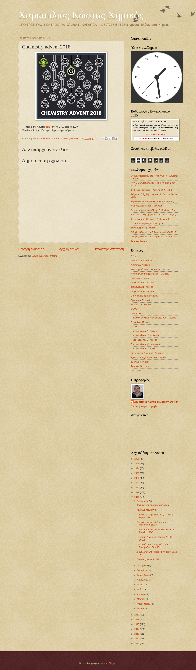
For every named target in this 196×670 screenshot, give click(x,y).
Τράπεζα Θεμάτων (140, 366)
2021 (137, 482)
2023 (137, 473)
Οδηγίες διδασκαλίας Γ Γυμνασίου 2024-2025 (153, 236)
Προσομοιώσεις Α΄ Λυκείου (144, 331)
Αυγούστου (143, 580)
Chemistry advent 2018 (147, 559)
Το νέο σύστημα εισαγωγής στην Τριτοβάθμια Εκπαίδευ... (152, 545)
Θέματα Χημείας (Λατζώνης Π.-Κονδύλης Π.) (153, 210)
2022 (137, 478)
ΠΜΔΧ (134, 326)
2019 (137, 492)
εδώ (48, 126)
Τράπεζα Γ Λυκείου (140, 362)
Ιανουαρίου (143, 608)
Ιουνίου (141, 584)
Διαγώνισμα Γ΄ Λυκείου (142, 287)
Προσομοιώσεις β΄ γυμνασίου (145, 335)
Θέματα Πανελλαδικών (142, 304)
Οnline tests (137, 313)
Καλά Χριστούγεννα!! (146, 510)
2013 (137, 634)
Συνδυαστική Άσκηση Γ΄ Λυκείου (147, 353)
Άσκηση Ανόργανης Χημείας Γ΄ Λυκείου (150, 269)
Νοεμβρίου (142, 565)
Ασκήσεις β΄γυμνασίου (142, 260)
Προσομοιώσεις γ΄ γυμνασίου (145, 344)
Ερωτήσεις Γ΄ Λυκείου (141, 300)
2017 (137, 614)
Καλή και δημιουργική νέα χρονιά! (153, 505)
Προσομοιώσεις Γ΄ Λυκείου (144, 348)
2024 (137, 468)
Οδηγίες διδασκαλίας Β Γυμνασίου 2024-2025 (153, 232)
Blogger (112, 663)
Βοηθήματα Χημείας (140, 278)
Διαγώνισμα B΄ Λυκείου (142, 291)
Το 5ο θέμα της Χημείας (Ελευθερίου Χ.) (150, 219)
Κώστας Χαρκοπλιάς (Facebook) (147, 205)
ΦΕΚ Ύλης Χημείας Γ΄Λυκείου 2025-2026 (151, 190)
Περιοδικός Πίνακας (140, 322)
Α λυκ (133, 256)
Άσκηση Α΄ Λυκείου (140, 265)
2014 (137, 629)
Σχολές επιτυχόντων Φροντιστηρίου (148, 357)
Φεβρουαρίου (144, 603)
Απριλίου (141, 594)
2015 (137, 624)
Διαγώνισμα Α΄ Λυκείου (142, 282)
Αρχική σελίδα (69, 249)
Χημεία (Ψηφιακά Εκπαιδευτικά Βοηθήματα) (152, 201)
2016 (137, 619)
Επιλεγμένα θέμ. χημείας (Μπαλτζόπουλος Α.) (153, 214)
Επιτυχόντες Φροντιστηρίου (144, 295)
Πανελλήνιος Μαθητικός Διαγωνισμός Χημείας (153, 317)
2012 (137, 638)
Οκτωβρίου (143, 570)
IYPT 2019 (136, 370)
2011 (137, 643)
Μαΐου (140, 589)
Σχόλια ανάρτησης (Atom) (44, 256)
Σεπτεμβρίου (143, 575)
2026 (137, 458)
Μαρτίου (141, 599)
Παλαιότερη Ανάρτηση (109, 249)
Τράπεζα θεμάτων (140, 241)
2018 (137, 497)
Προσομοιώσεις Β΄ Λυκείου (144, 340)
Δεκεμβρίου (143, 501)
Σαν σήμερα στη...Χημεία (143, 227)
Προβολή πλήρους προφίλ (144, 406)
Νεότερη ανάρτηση (31, 249)
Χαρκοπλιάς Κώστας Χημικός (80, 15)
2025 (137, 463)
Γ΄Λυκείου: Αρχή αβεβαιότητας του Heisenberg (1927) (153, 523)
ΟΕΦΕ (134, 309)
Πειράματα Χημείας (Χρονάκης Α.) (147, 223)
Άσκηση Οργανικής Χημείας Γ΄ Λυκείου (150, 273)
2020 (137, 487)
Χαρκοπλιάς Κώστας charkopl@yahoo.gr (156, 402)
